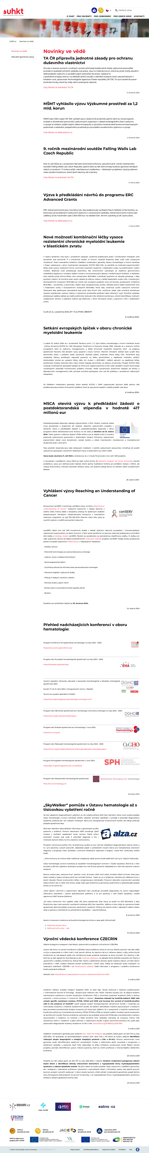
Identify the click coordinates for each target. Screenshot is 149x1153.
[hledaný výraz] (129, 10)
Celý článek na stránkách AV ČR (58, 177)
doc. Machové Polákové (93, 1034)
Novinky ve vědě (27, 41)
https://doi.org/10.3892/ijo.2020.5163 (107, 1023)
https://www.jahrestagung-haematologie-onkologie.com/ (67, 699)
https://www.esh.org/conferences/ (57, 648)
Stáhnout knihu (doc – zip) (58, 928)
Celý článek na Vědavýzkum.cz (57, 132)
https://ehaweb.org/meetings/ (56, 664)
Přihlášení (122, 1149)
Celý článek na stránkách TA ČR (58, 87)
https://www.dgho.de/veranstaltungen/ (59, 716)
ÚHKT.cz (13, 41)
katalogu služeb (61, 536)
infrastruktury (72, 542)
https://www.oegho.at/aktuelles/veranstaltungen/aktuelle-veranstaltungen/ (75, 749)
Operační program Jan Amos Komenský (115, 461)
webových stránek (93, 539)
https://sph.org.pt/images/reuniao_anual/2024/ (62, 766)
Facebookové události (84, 966)
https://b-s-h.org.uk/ (51, 732)
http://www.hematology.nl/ (54, 784)
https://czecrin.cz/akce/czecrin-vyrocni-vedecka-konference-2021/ (82, 974)
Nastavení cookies (108, 1149)
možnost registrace (90, 958)
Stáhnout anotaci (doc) (56, 925)
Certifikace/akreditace (91, 1149)
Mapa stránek (75, 1149)
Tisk (130, 1149)
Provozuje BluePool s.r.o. (47, 1149)
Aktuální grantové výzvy (22, 57)
